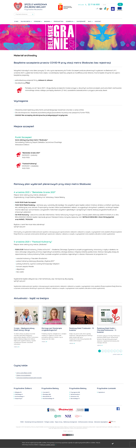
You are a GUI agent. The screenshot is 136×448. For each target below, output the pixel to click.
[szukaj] (120, 4)
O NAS (16, 21)
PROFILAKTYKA (58, 21)
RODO (22, 422)
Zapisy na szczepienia (23, 375)
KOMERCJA (69, 21)
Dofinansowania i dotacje (85, 422)
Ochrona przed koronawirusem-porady (29, 378)
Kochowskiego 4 (19, 396)
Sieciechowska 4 (75, 394)
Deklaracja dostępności (70, 422)
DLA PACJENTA (25, 21)
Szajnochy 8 (18, 398)
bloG (89, 21)
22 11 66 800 (94, 4)
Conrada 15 (46, 392)
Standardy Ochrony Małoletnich (34, 422)
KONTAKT (98, 21)
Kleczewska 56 (47, 396)
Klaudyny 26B (47, 394)
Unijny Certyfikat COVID (24, 373)
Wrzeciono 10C (75, 396)
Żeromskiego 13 (75, 398)
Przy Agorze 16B (75, 392)
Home (16, 37)
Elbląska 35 (18, 392)
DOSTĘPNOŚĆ (81, 21)
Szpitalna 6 (101, 392)
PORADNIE (37, 21)
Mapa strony (58, 422)
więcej (16, 346)
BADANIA (47, 21)
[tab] (99, 351)
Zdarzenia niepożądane (101, 422)
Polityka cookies (49, 422)
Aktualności (23, 37)
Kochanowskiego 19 (48, 398)
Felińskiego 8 (18, 394)
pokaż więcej (117, 354)
